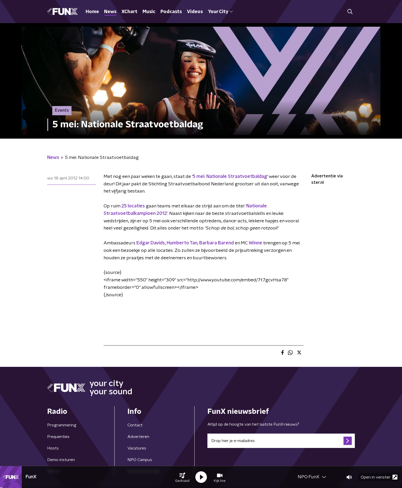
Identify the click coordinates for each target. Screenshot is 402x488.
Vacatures (136, 448)
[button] (182, 477)
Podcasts (171, 11)
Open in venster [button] (379, 477)
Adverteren (138, 437)
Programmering (61, 425)
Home (92, 11)
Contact (135, 425)
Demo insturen (61, 460)
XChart (129, 11)
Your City (220, 11)
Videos (195, 11)
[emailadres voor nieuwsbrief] (281, 441)
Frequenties (58, 437)
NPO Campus (139, 460)
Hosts (53, 448)
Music (149, 11)
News (110, 11)
